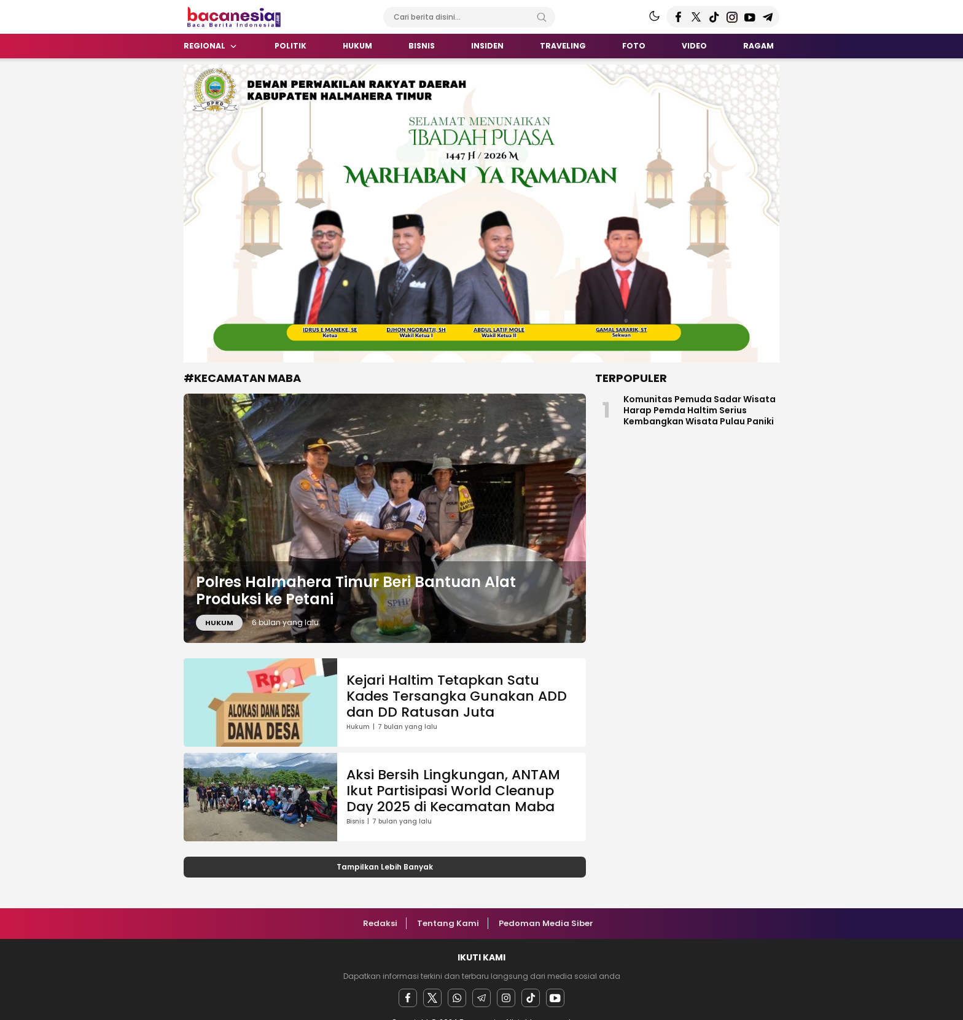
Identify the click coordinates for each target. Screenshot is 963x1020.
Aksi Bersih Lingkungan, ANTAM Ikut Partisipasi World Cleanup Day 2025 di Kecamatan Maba (453, 791)
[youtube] (555, 998)
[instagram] (506, 998)
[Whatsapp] (457, 998)
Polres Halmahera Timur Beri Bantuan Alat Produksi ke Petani (356, 591)
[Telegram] (481, 998)
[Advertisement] (125, 248)
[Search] (541, 17)
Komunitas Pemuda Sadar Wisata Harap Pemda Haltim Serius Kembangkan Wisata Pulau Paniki (699, 410)
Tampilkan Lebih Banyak (385, 867)
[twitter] (432, 998)
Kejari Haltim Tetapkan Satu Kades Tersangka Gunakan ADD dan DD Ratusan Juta (456, 696)
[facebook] (408, 998)
